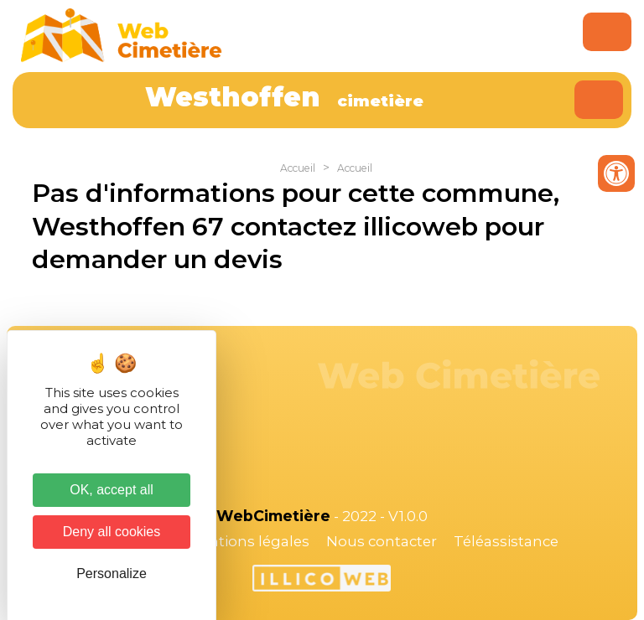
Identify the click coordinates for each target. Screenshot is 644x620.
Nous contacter (381, 541)
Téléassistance (506, 541)
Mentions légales (248, 541)
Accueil (297, 168)
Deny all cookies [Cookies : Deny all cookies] (112, 531)
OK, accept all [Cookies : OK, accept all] (111, 490)
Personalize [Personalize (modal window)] (111, 573)
